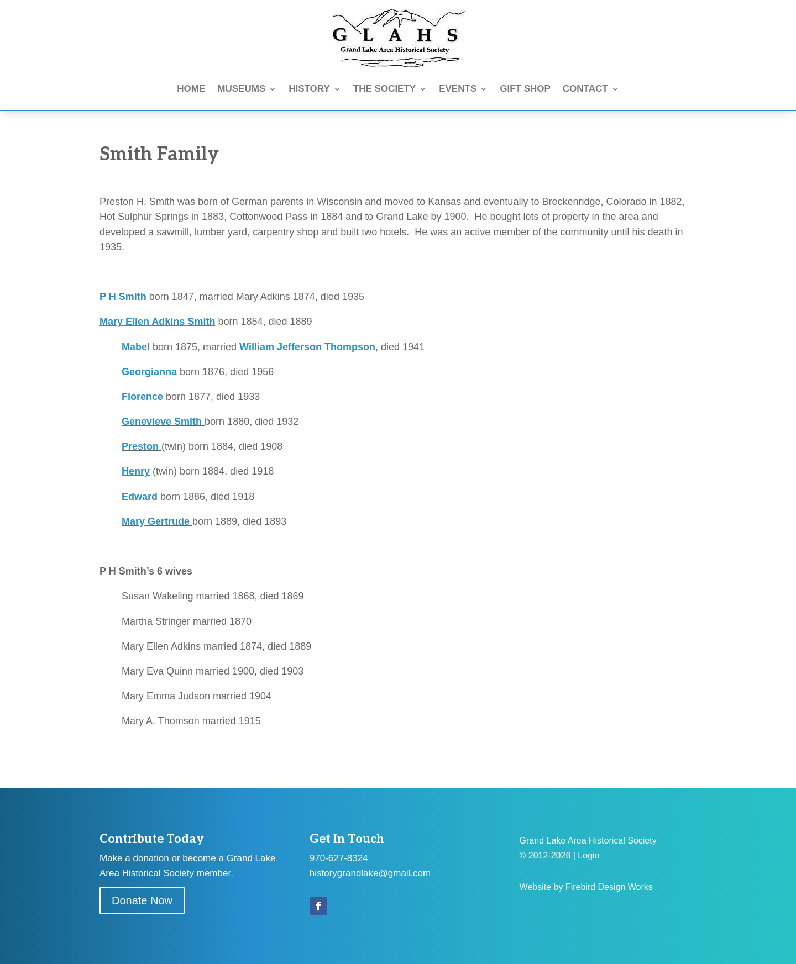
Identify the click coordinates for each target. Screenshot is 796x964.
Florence (144, 396)
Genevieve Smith (162, 421)
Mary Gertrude (157, 521)
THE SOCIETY (384, 88)
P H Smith (123, 296)
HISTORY (309, 88)
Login (588, 855)
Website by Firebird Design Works (586, 887)
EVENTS (457, 88)
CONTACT (585, 88)
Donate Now (142, 900)
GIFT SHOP (525, 88)
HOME (191, 88)
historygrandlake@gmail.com (370, 873)
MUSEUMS (241, 88)
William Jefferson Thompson (307, 346)
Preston (140, 446)
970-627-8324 (339, 858)
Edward (140, 496)
